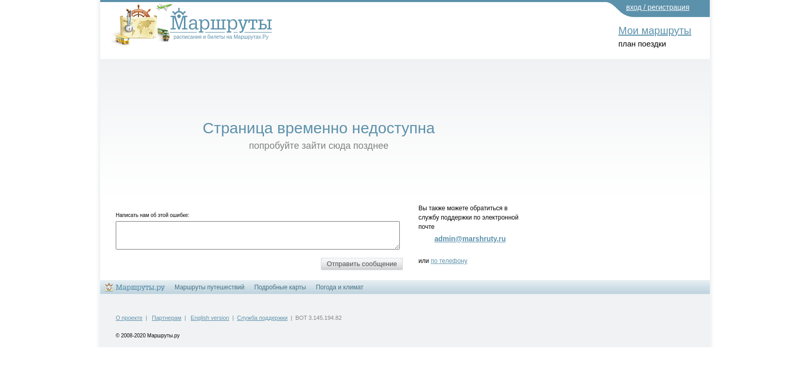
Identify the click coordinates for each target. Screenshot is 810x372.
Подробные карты (280, 287)
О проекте (129, 318)
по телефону (449, 261)
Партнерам (166, 318)
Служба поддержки (262, 318)
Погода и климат (339, 287)
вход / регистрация (658, 7)
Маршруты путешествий (209, 287)
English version (210, 318)
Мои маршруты (654, 30)
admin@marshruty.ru (470, 239)
